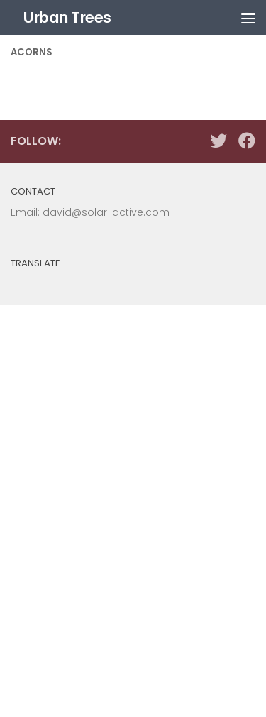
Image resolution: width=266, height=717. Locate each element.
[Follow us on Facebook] (246, 140)
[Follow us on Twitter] (218, 140)
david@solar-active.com (106, 212)
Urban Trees (67, 17)
